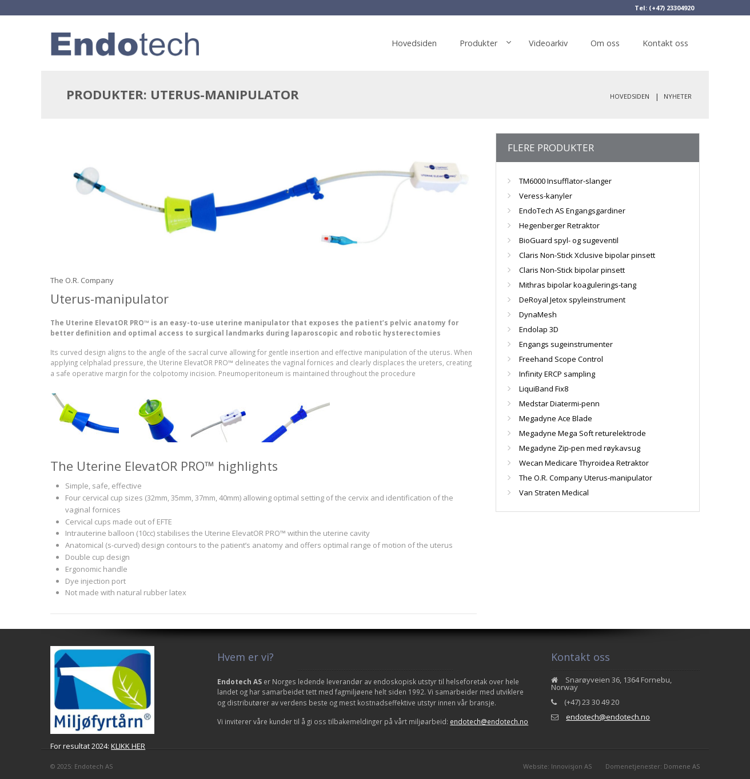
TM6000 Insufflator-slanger (565, 181)
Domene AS (682, 766)
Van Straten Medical (554, 492)
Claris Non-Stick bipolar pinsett (572, 270)
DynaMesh (538, 314)
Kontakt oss (665, 43)
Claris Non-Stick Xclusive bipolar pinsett (587, 255)
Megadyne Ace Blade (555, 418)
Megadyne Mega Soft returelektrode (582, 433)
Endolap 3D (538, 329)
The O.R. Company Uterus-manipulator (585, 478)
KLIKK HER (128, 746)
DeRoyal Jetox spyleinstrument (572, 299)
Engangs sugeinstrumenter (566, 344)
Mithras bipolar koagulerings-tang (577, 285)
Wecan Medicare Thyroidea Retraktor (584, 463)
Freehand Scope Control (561, 359)
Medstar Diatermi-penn (559, 403)
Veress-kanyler (545, 196)
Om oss (605, 43)
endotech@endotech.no (489, 721)
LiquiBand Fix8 (543, 389)
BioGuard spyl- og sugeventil (569, 240)
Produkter (478, 43)
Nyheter (678, 96)
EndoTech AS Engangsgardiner (572, 210)
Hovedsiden (414, 43)
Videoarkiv (548, 43)
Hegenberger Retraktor (559, 225)
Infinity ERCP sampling (557, 374)
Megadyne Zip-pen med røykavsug (579, 448)
